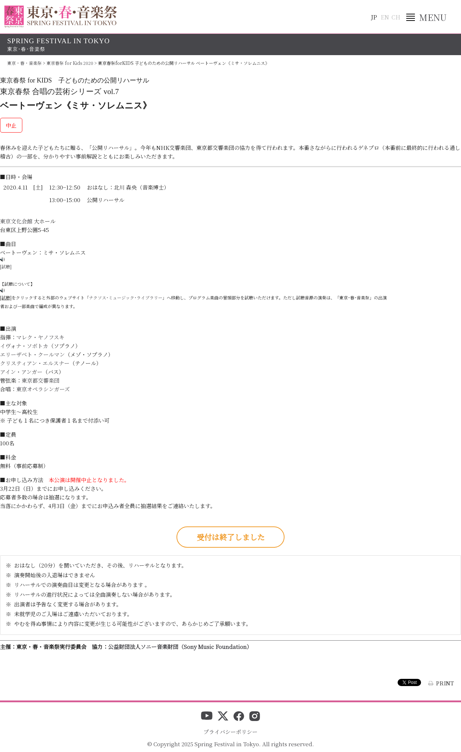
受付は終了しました (231, 536)
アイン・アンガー (21, 371)
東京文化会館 (16, 221)
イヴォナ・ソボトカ (24, 346)
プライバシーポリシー (230, 731)
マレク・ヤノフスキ (40, 337)
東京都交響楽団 (40, 380)
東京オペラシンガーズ (43, 389)
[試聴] (6, 266)
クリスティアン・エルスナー (35, 363)
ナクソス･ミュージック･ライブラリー (125, 297)
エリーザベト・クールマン (32, 354)
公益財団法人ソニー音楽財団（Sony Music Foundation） (180, 646)
